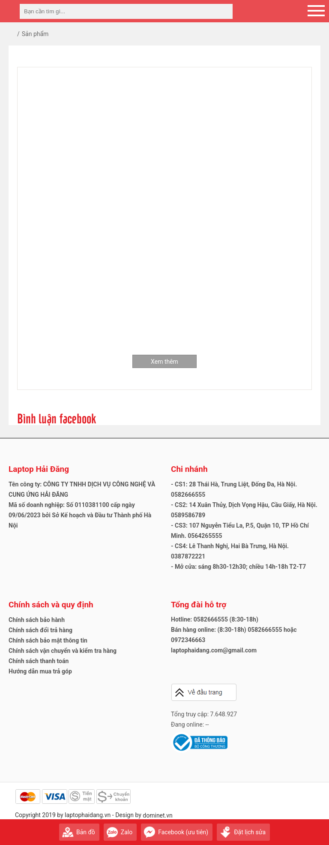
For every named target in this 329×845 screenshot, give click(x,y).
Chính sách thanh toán (39, 661)
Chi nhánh (189, 469)
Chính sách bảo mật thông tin (48, 640)
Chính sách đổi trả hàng (40, 630)
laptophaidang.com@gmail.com (214, 650)
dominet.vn (158, 815)
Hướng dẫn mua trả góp (40, 671)
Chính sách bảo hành (37, 619)
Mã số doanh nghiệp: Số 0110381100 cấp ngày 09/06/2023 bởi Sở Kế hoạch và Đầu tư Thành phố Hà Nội (80, 515)
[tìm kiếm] (224, 11)
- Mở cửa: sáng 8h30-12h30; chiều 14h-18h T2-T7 (238, 566)
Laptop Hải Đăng (39, 469)
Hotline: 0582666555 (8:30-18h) (214, 619)
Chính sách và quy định (51, 605)
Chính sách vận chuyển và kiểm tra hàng (63, 650)
